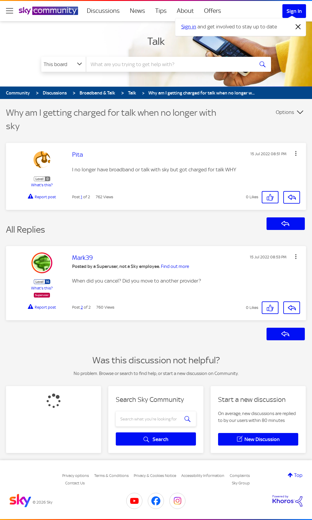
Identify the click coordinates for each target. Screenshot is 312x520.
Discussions (103, 10)
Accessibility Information (202, 475)
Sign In (294, 11)
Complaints (240, 475)
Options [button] (285, 112)
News (137, 10)
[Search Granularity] (63, 64)
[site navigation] (9, 11)
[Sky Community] (48, 10)
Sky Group (241, 483)
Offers (212, 10)
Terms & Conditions (111, 475)
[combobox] (169, 64)
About (185, 10)
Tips (161, 10)
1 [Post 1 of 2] (81, 197)
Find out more (175, 266)
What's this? (42, 185)
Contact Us (75, 483)
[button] (296, 153)
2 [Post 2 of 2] (82, 307)
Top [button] (298, 475)
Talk (156, 41)
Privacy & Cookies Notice (155, 475)
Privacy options (75, 475)
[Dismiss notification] (298, 27)
